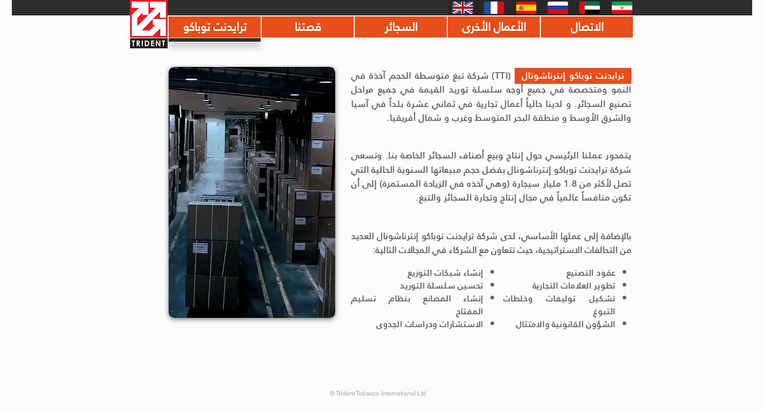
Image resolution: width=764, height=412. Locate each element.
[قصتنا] (308, 27)
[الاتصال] (587, 27)
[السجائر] (401, 27)
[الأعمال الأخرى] (494, 27)
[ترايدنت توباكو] (215, 27)
